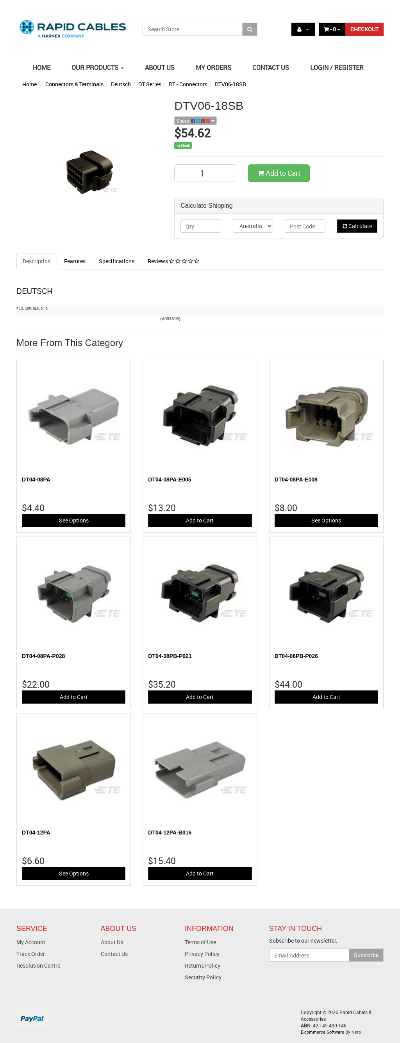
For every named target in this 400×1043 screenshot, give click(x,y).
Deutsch (121, 84)
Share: (195, 121)
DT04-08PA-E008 (296, 479)
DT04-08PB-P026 (296, 656)
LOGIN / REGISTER (337, 67)
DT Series (149, 84)
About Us (112, 942)
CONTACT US (270, 67)
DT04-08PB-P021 (169, 656)
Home (29, 84)
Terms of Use (200, 942)
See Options (74, 520)
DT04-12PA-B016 (169, 832)
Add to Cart (278, 173)
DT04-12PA (36, 832)
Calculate (357, 226)
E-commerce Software (322, 1032)
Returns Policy (202, 965)
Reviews (173, 261)
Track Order (30, 953)
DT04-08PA (36, 479)
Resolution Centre (38, 965)
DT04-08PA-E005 (169, 479)
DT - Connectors (188, 84)
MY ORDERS (213, 67)
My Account (30, 942)
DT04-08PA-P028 (43, 656)
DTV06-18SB (230, 84)
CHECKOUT (364, 29)
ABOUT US (160, 67)
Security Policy (203, 977)
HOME (41, 67)
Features (75, 261)
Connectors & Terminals (74, 84)
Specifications (116, 261)
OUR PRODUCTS (97, 67)
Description (37, 261)
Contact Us (114, 953)
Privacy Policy (202, 953)
